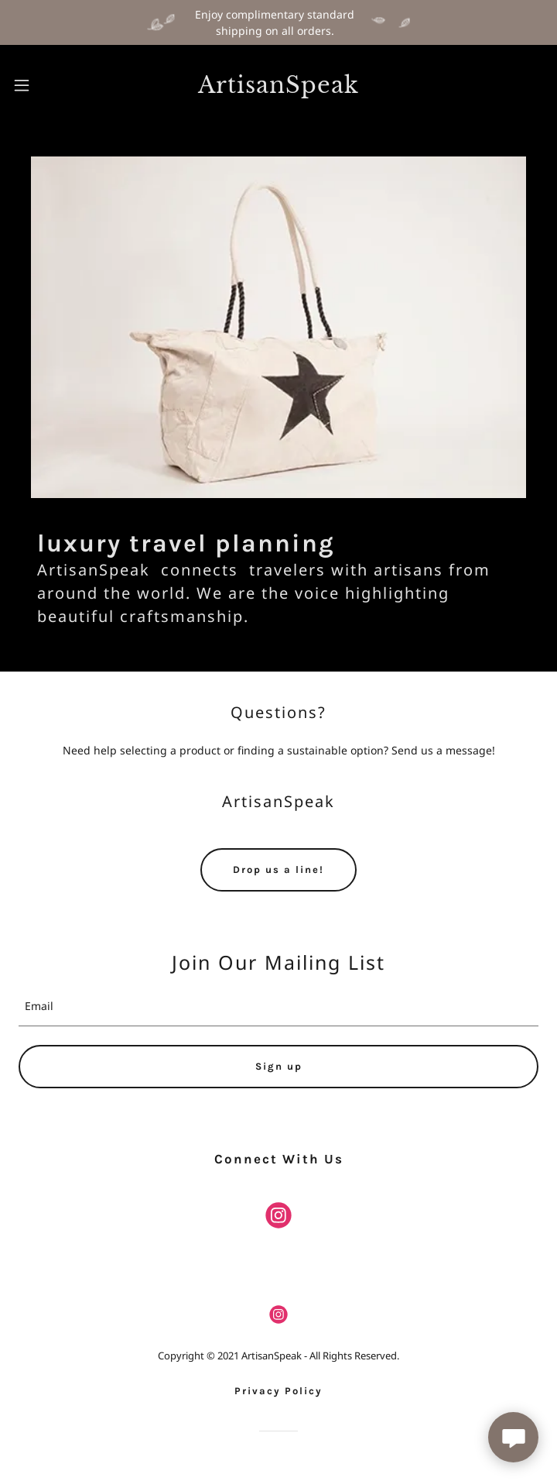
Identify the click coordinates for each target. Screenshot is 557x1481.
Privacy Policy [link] (278, 1391)
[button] (43, 85)
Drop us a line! (278, 869)
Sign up (278, 1066)
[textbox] (278, 1006)
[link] (278, 85)
